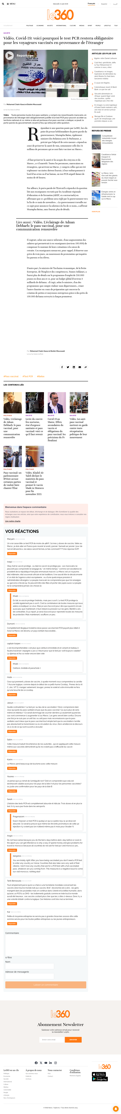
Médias (81, 25)
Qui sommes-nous (32, 1073)
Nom (7, 962)
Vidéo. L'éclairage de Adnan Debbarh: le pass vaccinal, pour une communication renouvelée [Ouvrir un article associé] (45, 225)
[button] (116, 1109)
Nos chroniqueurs (9, 1098)
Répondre (12, 553)
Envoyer (73, 1040)
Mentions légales (75, 1076)
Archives (28, 1079)
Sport (90, 25)
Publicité (28, 1076)
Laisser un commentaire (46, 985)
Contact (50, 1076)
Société (50, 25)
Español (104, 4)
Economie (40, 25)
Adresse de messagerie (17, 972)
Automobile (7, 1090)
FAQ (49, 1073)
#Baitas (40, 376)
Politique (29, 25)
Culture (73, 25)
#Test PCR (28, 376)
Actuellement (8, 25)
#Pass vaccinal (11, 376)
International (61, 25)
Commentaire (12, 933)
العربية (115, 4)
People (98, 25)
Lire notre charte (12, 521)
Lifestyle (107, 25)
